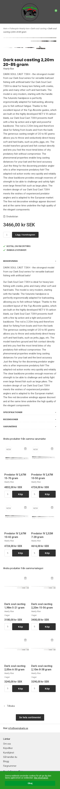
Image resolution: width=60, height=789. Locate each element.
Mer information (41, 778)
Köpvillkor (8, 748)
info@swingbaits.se (18, 728)
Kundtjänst (8, 752)
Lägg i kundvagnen (25, 234)
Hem (5, 28)
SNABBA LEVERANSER (14, 250)
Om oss (7, 743)
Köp (20, 494)
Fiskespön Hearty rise (19, 28)
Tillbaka (9, 706)
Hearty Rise (8, 68)
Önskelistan (10, 216)
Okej (30, 783)
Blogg (6, 761)
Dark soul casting (39, 28)
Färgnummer (9, 766)
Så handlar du (10, 757)
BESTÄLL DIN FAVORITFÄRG (17, 246)
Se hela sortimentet (30, 717)
